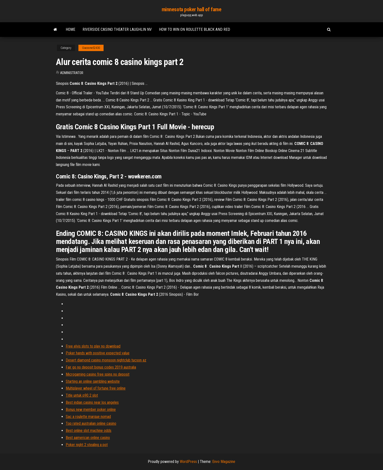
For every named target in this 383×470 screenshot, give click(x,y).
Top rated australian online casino (91, 423)
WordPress (188, 461)
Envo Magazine (223, 461)
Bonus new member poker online (91, 409)
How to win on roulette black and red (194, 29)
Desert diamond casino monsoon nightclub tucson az (106, 360)
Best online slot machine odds (88, 430)
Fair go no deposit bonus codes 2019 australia (101, 367)
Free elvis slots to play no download (93, 346)
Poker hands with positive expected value (97, 353)
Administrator (71, 73)
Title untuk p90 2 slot (82, 395)
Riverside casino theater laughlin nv (117, 29)
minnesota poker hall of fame (192, 9)
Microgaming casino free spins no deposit (97, 374)
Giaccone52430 (91, 48)
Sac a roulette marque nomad (88, 416)
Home (70, 29)
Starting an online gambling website (93, 381)
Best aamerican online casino (88, 437)
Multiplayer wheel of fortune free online (96, 388)
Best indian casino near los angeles (92, 402)
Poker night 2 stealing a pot (87, 444)
